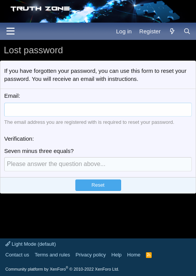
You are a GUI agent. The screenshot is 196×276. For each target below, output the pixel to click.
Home (134, 255)
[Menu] (10, 31)
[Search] (187, 31)
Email (11, 95)
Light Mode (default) (30, 244)
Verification (18, 138)
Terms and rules (52, 255)
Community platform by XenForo (62, 269)
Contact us (17, 255)
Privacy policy (91, 255)
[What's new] (171, 31)
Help (117, 255)
